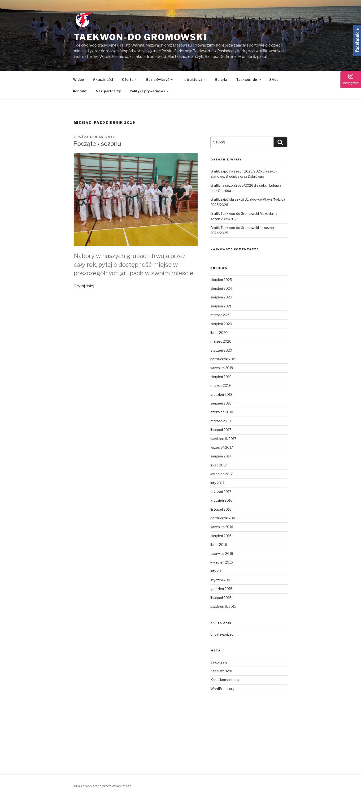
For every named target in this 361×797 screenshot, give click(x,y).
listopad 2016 (220, 509)
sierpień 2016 (220, 536)
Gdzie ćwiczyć (160, 80)
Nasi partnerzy (108, 91)
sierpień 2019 (220, 377)
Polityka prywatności (149, 91)
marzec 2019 (220, 385)
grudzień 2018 (221, 394)
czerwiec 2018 (221, 412)
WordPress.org (222, 689)
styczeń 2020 (221, 350)
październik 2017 (223, 439)
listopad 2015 (220, 598)
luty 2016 (217, 571)
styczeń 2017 (220, 492)
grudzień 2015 (221, 589)
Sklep (273, 80)
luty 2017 (217, 483)
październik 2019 (223, 359)
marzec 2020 (220, 341)
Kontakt (80, 91)
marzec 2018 (220, 421)
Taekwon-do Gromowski (140, 37)
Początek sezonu (97, 143)
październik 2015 (223, 606)
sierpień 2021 (220, 306)
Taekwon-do (248, 80)
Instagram (351, 79)
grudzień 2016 (221, 500)
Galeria (221, 80)
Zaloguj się (218, 662)
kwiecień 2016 (221, 562)
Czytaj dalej (84, 286)
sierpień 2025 (221, 280)
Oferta (130, 80)
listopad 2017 (220, 430)
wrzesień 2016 (221, 527)
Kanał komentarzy (224, 680)
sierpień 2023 (221, 297)
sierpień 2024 (221, 288)
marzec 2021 (220, 315)
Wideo (78, 80)
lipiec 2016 (218, 545)
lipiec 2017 (218, 465)
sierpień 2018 (220, 403)
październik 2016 (223, 518)
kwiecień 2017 (221, 474)
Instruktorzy (194, 80)
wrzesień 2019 (221, 368)
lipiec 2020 (219, 333)
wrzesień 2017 (221, 447)
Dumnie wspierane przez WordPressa (101, 786)
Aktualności (103, 80)
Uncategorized (222, 634)
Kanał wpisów (221, 671)
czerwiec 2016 (221, 553)
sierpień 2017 (220, 456)
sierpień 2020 (221, 324)
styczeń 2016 (220, 580)
